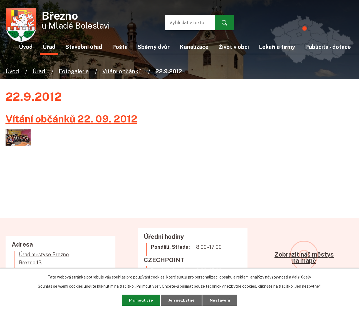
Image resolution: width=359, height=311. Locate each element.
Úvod (12, 71)
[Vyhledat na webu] (187, 22)
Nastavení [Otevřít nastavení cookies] (220, 300)
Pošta (120, 47)
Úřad (39, 71)
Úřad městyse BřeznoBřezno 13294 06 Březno (44, 263)
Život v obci (234, 47)
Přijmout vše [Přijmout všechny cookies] (140, 300)
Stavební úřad (83, 47)
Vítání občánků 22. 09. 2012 (71, 119)
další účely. (301, 277)
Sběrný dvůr (154, 47)
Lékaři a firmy (277, 47)
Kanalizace (194, 47)
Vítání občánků (122, 71)
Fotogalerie (74, 71)
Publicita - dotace (328, 47)
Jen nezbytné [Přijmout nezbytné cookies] (181, 300)
